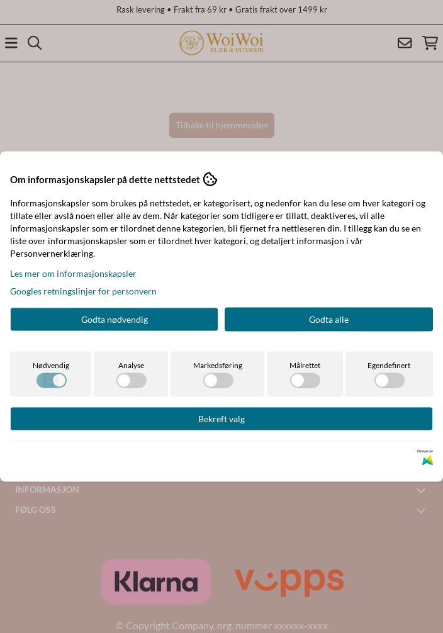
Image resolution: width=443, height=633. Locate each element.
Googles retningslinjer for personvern (83, 291)
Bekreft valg (221, 418)
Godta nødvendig (114, 319)
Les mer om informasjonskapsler (73, 273)
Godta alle (329, 319)
